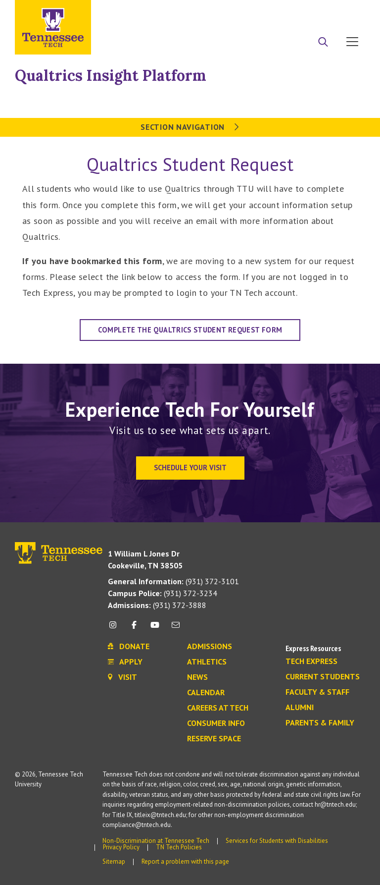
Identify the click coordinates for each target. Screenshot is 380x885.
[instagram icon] (115, 628)
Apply (274, 11)
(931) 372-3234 (162, 593)
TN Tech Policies (179, 847)
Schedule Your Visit (190, 467)
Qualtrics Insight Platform (110, 75)
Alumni (299, 707)
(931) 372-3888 (157, 605)
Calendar (206, 692)
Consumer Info (216, 723)
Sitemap (113, 861)
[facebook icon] (133, 628)
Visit (349, 11)
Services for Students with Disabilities (277, 840)
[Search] (323, 43)
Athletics (207, 662)
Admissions (209, 646)
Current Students (322, 676)
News (197, 677)
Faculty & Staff (317, 692)
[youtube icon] (154, 628)
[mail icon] (175, 628)
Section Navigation (190, 127)
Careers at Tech (217, 708)
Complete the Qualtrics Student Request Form (190, 329)
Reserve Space (214, 738)
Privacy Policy (121, 847)
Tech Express (311, 661)
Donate (312, 11)
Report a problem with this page (185, 861)
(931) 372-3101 (173, 581)
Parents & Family (319, 723)
